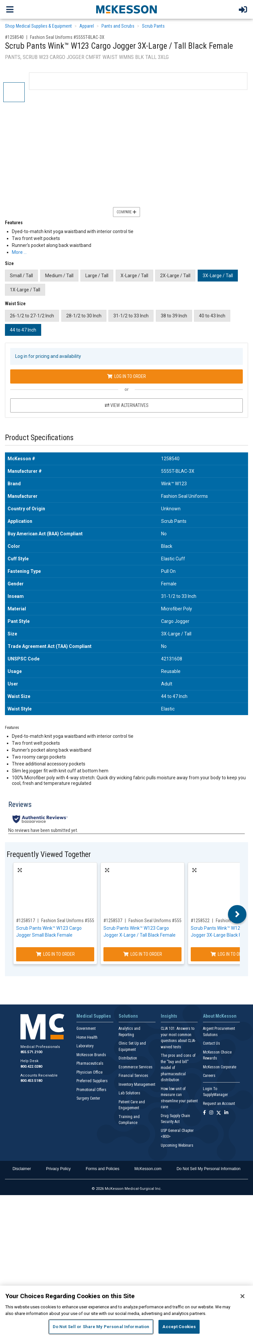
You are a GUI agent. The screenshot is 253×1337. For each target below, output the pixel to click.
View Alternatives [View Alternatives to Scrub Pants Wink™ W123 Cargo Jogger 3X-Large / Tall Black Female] (127, 405)
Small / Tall (21, 275)
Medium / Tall (59, 275)
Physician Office (89, 1072)
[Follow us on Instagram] (211, 1113)
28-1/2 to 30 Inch (83, 315)
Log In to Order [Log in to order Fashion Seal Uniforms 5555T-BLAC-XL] (142, 954)
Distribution (128, 1058)
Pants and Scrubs (117, 26)
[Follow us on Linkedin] (226, 1113)
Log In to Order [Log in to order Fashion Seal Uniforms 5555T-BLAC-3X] (126, 376)
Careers (209, 1075)
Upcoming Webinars (177, 1145)
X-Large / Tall (134, 275)
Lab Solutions (129, 1093)
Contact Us (211, 1043)
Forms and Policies (102, 1168)
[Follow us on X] (218, 1113)
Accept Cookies (179, 1326)
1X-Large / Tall (25, 289)
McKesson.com (147, 1168)
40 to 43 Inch (212, 315)
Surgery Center (88, 1098)
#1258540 (14, 37)
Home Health (87, 1037)
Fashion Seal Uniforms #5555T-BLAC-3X (67, 37)
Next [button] (237, 914)
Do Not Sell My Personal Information (208, 1168)
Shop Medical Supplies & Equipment (38, 26)
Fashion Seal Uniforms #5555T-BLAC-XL (165, 920)
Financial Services (133, 1075)
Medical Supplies (93, 1016)
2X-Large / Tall (175, 275)
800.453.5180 (31, 1081)
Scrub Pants (153, 26)
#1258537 (112, 920)
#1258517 (25, 920)
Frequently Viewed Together (49, 854)
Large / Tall (96, 275)
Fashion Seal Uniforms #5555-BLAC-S (76, 920)
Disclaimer (22, 1168)
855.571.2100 (31, 1052)
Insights (169, 1016)
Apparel (86, 26)
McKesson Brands (91, 1055)
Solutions (128, 1016)
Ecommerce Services (136, 1067)
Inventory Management (137, 1084)
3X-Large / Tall (218, 275)
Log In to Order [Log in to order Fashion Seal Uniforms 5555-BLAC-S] (55, 954)
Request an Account (219, 1103)
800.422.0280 (31, 1066)
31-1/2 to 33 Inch (131, 315)
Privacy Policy (58, 1168)
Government (86, 1028)
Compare (126, 212)
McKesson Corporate (219, 1067)
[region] (126, 1311)
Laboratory (85, 1046)
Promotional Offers (91, 1089)
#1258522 (200, 920)
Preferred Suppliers (92, 1081)
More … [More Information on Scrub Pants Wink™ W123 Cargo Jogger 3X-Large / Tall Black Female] (19, 252)
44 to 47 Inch (23, 330)
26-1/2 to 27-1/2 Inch (32, 315)
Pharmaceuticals (89, 1063)
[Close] (242, 1296)
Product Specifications (39, 438)
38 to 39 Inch (174, 315)
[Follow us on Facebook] (204, 1113)
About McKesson (220, 1016)
